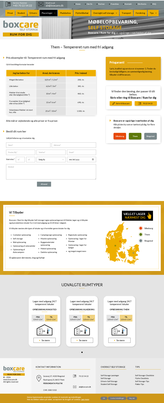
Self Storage (106, 378)
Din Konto (142, 4)
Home (78, 4)
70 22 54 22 (148, 103)
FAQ (154, 4)
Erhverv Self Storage (109, 381)
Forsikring (140, 13)
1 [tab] (82, 352)
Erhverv (33, 13)
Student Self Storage (109, 384)
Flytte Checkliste (142, 378)
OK (104, 398)
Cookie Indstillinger (117, 398)
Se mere (45, 340)
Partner (101, 4)
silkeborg (120, 136)
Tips (152, 13)
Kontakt (128, 4)
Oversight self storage (103, 13)
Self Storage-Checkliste (144, 375)
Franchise (115, 4)
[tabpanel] (44, 321)
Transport (126, 13)
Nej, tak (132, 398)
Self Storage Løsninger (110, 375)
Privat (10, 13)
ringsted (150, 136)
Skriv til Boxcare (122, 103)
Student (21, 13)
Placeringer (47, 13)
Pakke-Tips (139, 384)
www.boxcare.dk (10, 379)
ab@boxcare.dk (85, 387)
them (135, 136)
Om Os (89, 4)
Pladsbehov (65, 13)
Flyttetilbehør (82, 13)
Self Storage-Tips (142, 381)
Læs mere (85, 399)
